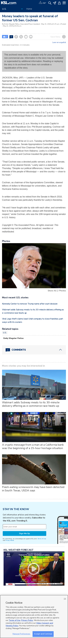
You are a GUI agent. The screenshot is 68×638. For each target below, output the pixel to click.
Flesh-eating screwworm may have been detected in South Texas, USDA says (33, 488)
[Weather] (42, 2)
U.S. (5, 332)
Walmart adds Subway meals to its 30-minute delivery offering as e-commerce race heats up (31, 404)
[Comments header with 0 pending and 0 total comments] (34, 349)
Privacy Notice (9, 540)
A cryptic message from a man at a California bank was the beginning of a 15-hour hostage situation (33, 446)
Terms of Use (42, 539)
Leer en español (59, 42)
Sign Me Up (24, 533)
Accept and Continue (43, 634)
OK (65, 599)
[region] (34, 616)
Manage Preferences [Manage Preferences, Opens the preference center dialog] (21, 634)
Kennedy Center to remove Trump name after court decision (29, 303)
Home (29, 8)
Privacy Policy (27, 620)
